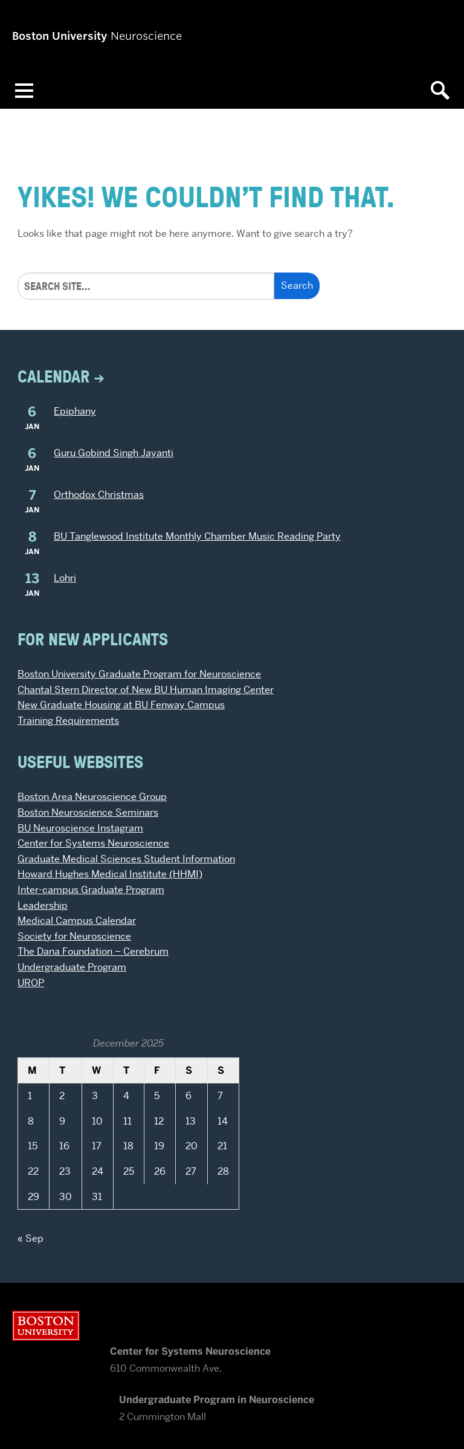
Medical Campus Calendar (77, 920)
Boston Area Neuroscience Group (92, 796)
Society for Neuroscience (74, 936)
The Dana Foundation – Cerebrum (93, 951)
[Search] (146, 286)
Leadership (43, 905)
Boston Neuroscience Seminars (88, 812)
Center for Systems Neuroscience (93, 843)
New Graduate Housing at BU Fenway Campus (121, 705)
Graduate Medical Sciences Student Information (126, 859)
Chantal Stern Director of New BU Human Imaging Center (146, 689)
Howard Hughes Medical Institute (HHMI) (110, 874)
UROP (31, 982)
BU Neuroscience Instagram (80, 828)
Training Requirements (68, 720)
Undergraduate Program (72, 967)
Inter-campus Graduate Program (91, 889)
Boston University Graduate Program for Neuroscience (139, 674)
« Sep (31, 1238)
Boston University (46, 1326)
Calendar (54, 376)
